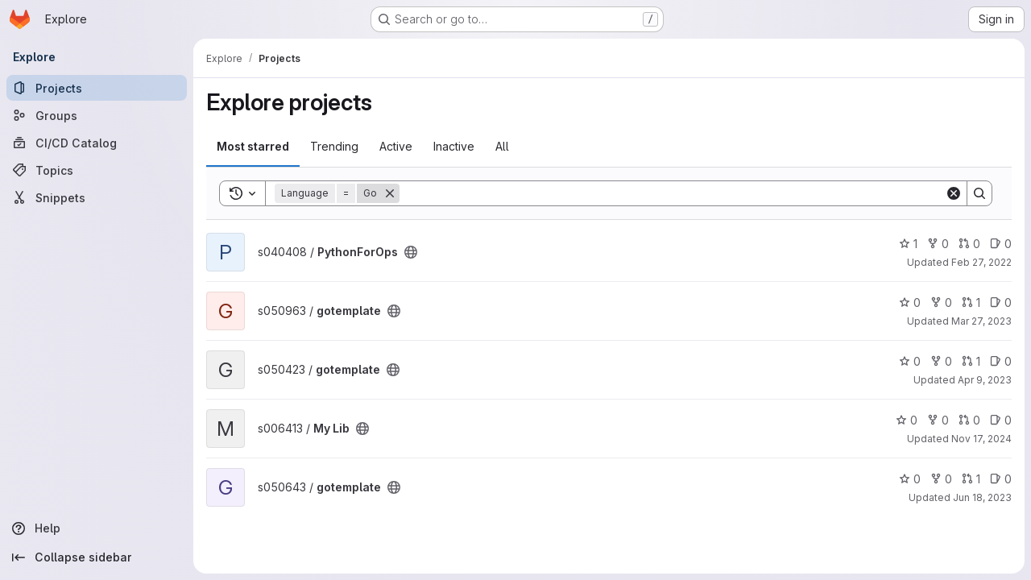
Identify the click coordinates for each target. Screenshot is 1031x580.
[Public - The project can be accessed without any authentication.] (410, 252)
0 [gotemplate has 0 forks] (941, 302)
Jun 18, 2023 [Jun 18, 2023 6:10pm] (982, 497)
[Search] (672, 193)
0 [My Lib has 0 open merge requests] (969, 420)
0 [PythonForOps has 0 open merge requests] (969, 244)
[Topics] (96, 170)
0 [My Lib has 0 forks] (938, 420)
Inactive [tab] (453, 146)
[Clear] (953, 193)
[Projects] (96, 88)
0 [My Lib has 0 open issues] (1001, 420)
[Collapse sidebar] (96, 557)
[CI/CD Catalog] (96, 142)
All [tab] (502, 146)
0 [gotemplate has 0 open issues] (1001, 302)
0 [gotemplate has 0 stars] (910, 302)
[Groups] (96, 115)
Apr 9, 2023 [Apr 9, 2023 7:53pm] (985, 380)
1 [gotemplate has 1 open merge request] (971, 302)
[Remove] (390, 193)
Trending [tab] (334, 146)
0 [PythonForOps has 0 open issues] (1001, 244)
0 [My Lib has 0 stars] (906, 420)
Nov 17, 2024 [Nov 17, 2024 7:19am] (981, 439)
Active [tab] (395, 146)
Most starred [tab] (253, 146)
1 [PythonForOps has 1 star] (908, 244)
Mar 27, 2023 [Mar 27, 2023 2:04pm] (981, 321)
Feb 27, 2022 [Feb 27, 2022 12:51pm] (981, 262)
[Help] (96, 528)
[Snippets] (96, 197)
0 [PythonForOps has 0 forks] (938, 244)
